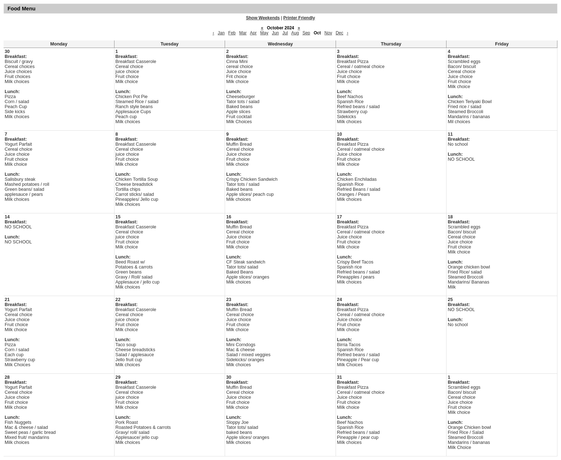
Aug (295, 32)
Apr (253, 32)
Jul (285, 32)
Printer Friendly (299, 17)
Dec (339, 32)
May (264, 32)
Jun (275, 32)
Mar (243, 32)
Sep (306, 32)
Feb (232, 32)
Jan (221, 32)
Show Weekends (263, 17)
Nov (328, 32)
